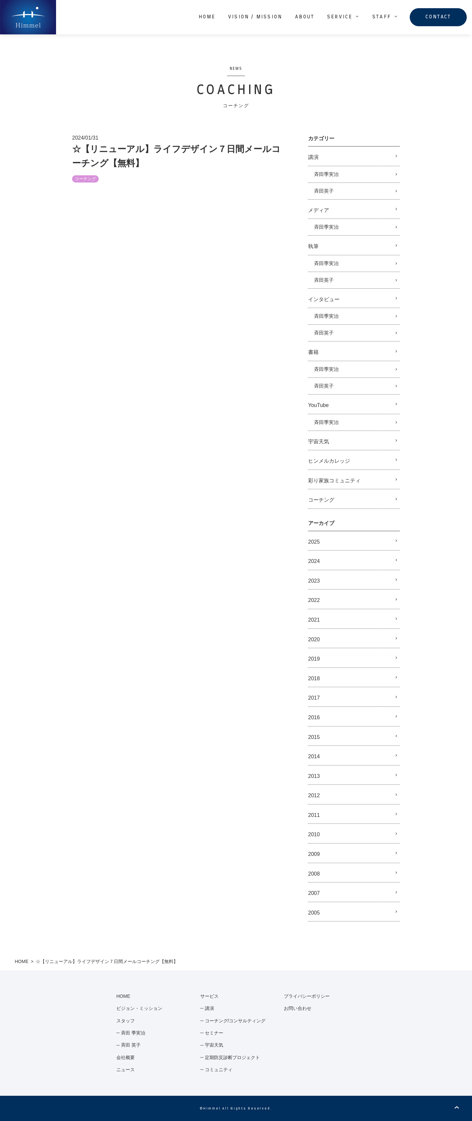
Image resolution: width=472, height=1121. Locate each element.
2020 (314, 639)
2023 (314, 581)
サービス (209, 996)
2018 (314, 678)
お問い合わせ (297, 1008)
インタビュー (324, 299)
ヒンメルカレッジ (329, 461)
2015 (314, 737)
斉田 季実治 (133, 1032)
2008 (314, 874)
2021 (314, 620)
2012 (314, 795)
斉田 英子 (131, 1045)
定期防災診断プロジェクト (232, 1057)
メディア (318, 210)
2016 (314, 717)
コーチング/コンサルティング (235, 1020)
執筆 (313, 246)
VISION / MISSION (255, 17)
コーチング (85, 178)
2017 (314, 698)
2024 (314, 561)
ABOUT (305, 17)
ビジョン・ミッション (139, 1008)
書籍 (313, 352)
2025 (314, 542)
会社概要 (125, 1057)
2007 (314, 893)
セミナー (214, 1032)
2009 (314, 854)
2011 (314, 815)
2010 (314, 834)
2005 (314, 913)
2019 (314, 659)
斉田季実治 (326, 174)
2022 (314, 600)
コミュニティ (218, 1069)
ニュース (125, 1069)
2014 (314, 756)
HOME (207, 17)
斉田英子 (324, 191)
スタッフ (125, 1020)
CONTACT (438, 17)
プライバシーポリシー (307, 996)
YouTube (318, 405)
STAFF (385, 16)
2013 (314, 776)
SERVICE (343, 16)
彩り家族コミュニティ (334, 480)
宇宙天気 (318, 441)
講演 (313, 157)
